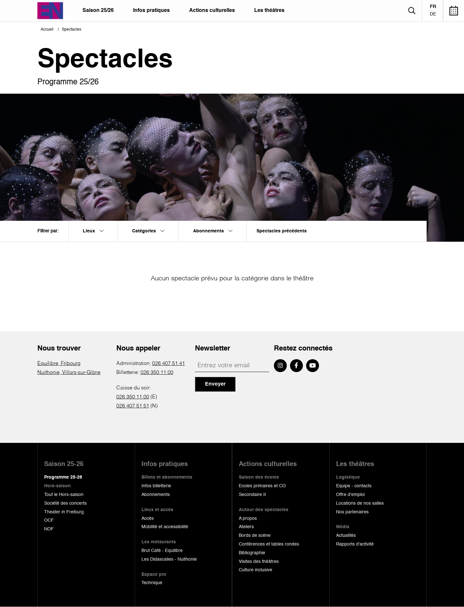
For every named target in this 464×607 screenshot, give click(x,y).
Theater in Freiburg (64, 512)
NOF (49, 529)
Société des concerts (65, 503)
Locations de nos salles (360, 503)
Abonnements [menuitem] (212, 231)
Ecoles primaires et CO (262, 486)
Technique (151, 583)
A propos (248, 518)
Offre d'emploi (350, 494)
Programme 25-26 (63, 477)
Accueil (47, 30)
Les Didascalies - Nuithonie (169, 559)
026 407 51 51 (132, 406)
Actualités (346, 535)
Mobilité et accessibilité (164, 527)
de (433, 14)
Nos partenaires (352, 512)
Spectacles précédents (281, 231)
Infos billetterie (156, 486)
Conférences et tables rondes (269, 544)
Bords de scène (255, 535)
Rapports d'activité (355, 544)
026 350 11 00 (156, 372)
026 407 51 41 (168, 363)
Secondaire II (252, 494)
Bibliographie (252, 553)
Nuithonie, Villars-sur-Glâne (69, 372)
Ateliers (246, 527)
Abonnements (155, 494)
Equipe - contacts (354, 486)
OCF (49, 520)
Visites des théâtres (259, 561)
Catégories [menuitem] (148, 231)
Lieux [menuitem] (93, 231)
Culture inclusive (255, 570)
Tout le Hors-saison (63, 494)
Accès (147, 518)
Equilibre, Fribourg (59, 363)
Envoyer (215, 384)
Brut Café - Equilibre (162, 550)
